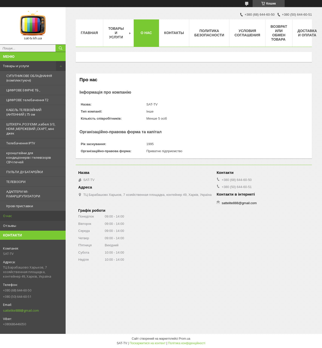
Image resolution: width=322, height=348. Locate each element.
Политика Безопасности (209, 33)
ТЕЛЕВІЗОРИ (15, 181)
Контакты (174, 33)
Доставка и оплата (307, 33)
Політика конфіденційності (186, 343)
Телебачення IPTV (20, 143)
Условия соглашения (247, 33)
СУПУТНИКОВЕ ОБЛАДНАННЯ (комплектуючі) (29, 78)
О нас (7, 215)
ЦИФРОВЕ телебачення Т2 (27, 100)
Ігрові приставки (19, 206)
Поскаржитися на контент (148, 343)
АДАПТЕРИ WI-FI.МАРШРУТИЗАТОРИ (23, 193)
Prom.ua (184, 338)
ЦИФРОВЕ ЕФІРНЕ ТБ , (23, 90)
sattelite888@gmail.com (21, 310)
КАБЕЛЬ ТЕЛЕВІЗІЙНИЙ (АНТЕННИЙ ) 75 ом (23, 112)
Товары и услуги (16, 66)
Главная (89, 33)
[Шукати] (61, 48)
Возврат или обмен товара (279, 32)
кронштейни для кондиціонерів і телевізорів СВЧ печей (28, 157)
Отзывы (9, 225)
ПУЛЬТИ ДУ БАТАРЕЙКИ (24, 172)
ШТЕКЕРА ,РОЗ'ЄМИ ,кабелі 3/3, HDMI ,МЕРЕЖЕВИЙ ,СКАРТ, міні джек (30, 129)
